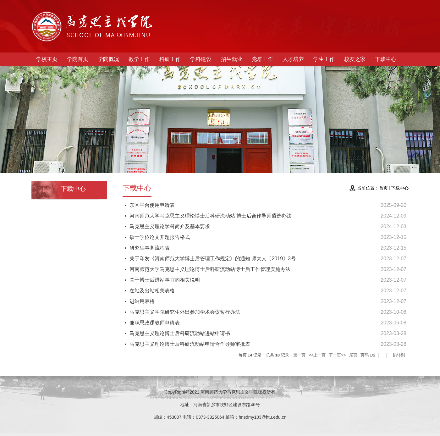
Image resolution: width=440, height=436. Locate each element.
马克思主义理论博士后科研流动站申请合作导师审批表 (189, 344)
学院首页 (77, 59)
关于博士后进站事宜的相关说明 (164, 280)
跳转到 (399, 355)
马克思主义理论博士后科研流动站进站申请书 (179, 333)
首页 (383, 187)
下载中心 (385, 59)
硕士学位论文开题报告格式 (159, 237)
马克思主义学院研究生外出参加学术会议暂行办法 (184, 312)
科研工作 (170, 59)
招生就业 (231, 59)
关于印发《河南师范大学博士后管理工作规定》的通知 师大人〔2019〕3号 (212, 258)
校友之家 (355, 59)
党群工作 (262, 59)
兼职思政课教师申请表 (154, 322)
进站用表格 (142, 301)
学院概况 (108, 59)
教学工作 (139, 59)
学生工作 (324, 59)
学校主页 (47, 59)
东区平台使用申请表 (152, 205)
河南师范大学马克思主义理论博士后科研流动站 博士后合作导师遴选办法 (210, 215)
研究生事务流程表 (149, 248)
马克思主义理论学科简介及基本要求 (169, 226)
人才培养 (293, 59)
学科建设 (201, 59)
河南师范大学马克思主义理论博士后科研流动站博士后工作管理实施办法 (209, 269)
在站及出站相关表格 (152, 290)
